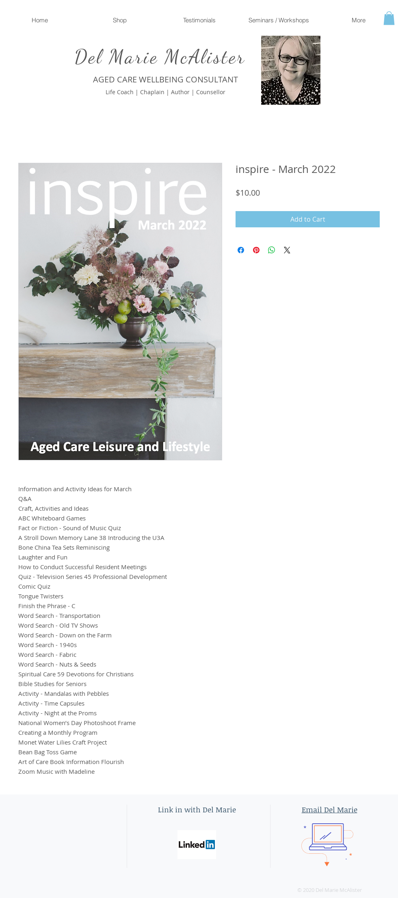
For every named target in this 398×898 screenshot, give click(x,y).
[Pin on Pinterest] (256, 250)
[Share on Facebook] (241, 250)
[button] (389, 18)
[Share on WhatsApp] (272, 250)
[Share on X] (287, 250)
